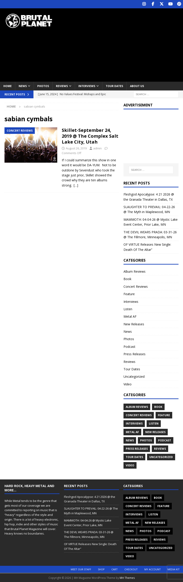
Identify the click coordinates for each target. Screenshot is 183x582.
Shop (101, 569)
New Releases (133, 323)
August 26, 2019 (76, 148)
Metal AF (130, 316)
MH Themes (127, 578)
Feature (129, 294)
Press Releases (134, 354)
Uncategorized (134, 376)
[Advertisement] (125, 43)
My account (152, 569)
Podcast (129, 346)
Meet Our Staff (81, 569)
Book (127, 278)
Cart (114, 569)
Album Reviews (134, 271)
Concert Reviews (135, 286)
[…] (76, 185)
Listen (127, 308)
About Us (137, 86)
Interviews (86, 86)
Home (7, 86)
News (23, 86)
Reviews (62, 86)
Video (127, 384)
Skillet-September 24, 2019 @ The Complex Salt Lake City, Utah (90, 136)
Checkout (131, 569)
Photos (43, 86)
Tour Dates (114, 86)
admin (97, 148)
